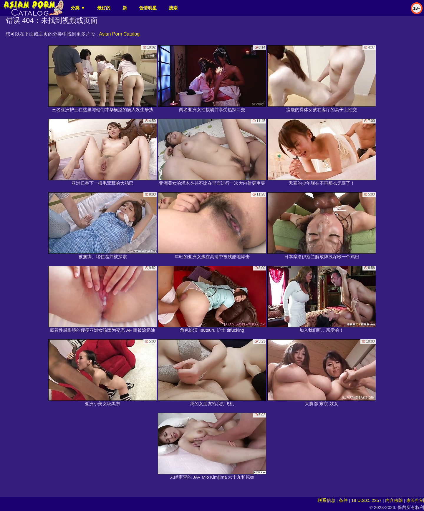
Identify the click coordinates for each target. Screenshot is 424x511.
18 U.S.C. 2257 (366, 500)
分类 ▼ (78, 7)
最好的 (103, 7)
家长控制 (415, 500)
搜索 (173, 7)
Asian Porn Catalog (119, 33)
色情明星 (148, 7)
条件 (343, 500)
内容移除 (394, 500)
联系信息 (326, 500)
